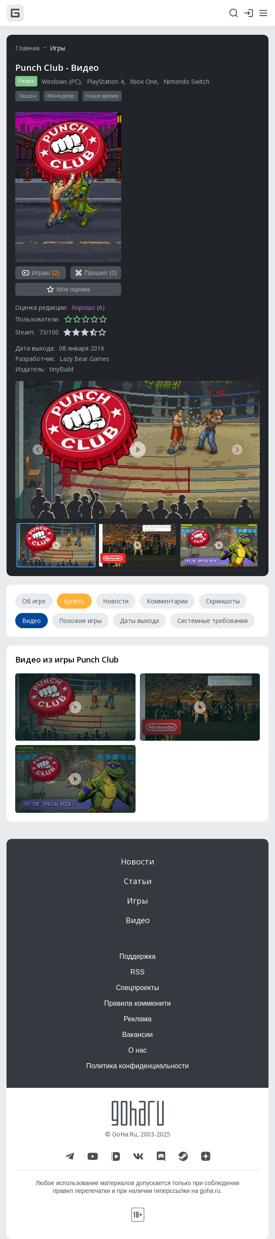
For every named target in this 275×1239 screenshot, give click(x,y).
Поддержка (137, 956)
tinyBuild (61, 369)
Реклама (137, 1019)
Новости (137, 861)
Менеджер (61, 95)
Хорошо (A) (88, 307)
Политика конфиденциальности (137, 1066)
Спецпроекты (137, 987)
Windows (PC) (61, 81)
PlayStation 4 (105, 81)
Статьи (138, 881)
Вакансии (137, 1034)
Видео (138, 920)
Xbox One (143, 81)
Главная (27, 48)
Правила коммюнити (137, 1003)
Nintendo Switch (186, 81)
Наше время (102, 95)
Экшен (27, 95)
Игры (57, 48)
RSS (137, 972)
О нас (137, 1050)
